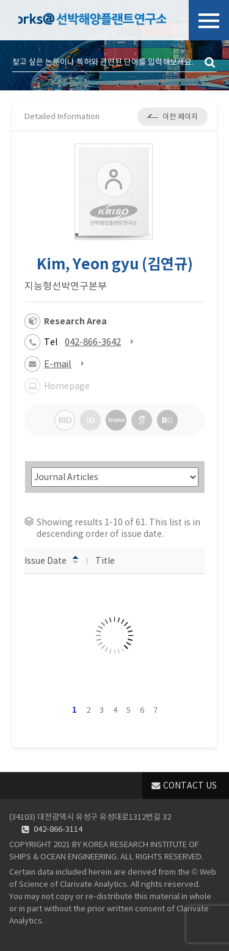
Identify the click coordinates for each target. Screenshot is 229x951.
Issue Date (51, 560)
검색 (211, 63)
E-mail (57, 364)
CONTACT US (190, 785)
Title (110, 560)
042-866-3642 (93, 342)
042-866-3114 (58, 829)
